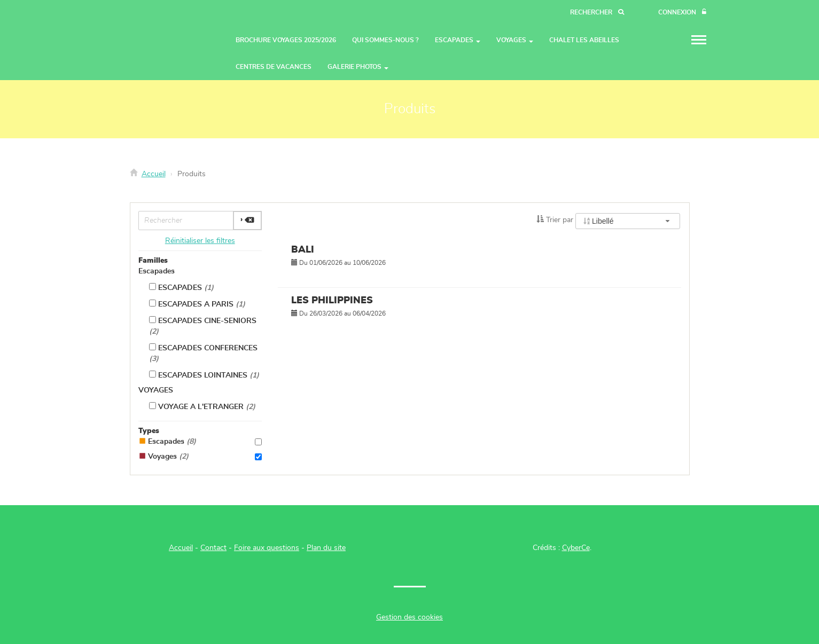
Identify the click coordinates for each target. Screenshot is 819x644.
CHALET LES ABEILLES (584, 40)
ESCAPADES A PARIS (197, 304)
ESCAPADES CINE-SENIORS (202, 325)
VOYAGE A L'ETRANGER (202, 406)
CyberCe (576, 548)
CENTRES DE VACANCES (273, 67)
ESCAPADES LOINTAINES (204, 375)
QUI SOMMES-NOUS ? (385, 40)
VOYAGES (155, 390)
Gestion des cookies (409, 617)
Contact (213, 548)
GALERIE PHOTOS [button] (357, 67)
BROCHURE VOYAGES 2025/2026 (286, 40)
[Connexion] (682, 12)
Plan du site (326, 548)
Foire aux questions (266, 548)
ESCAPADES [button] (457, 40)
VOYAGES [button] (514, 40)
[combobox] (627, 221)
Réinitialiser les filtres (200, 241)
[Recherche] (597, 12)
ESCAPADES (181, 287)
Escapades (156, 271)
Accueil (154, 174)
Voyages (200, 456)
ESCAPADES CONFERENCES (203, 353)
